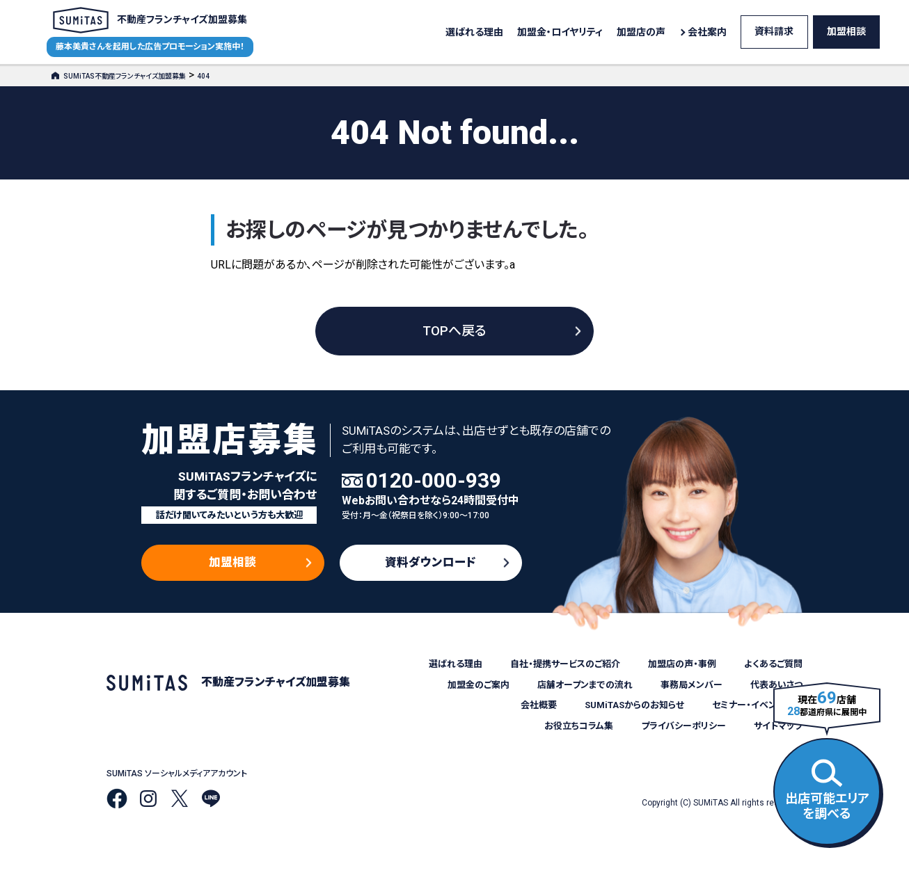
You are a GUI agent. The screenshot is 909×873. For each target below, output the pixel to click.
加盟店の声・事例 (682, 664)
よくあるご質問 (773, 664)
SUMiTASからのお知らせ (634, 705)
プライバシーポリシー (683, 726)
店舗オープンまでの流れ (585, 685)
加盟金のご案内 (478, 685)
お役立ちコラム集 (578, 726)
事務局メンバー (691, 685)
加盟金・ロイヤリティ (560, 32)
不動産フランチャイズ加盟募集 (150, 20)
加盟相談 (846, 31)
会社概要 (539, 705)
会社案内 (707, 32)
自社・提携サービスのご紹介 (565, 664)
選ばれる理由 (474, 32)
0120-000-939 (433, 480)
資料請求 (773, 31)
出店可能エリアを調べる (827, 790)
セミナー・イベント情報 (757, 705)
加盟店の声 (641, 32)
